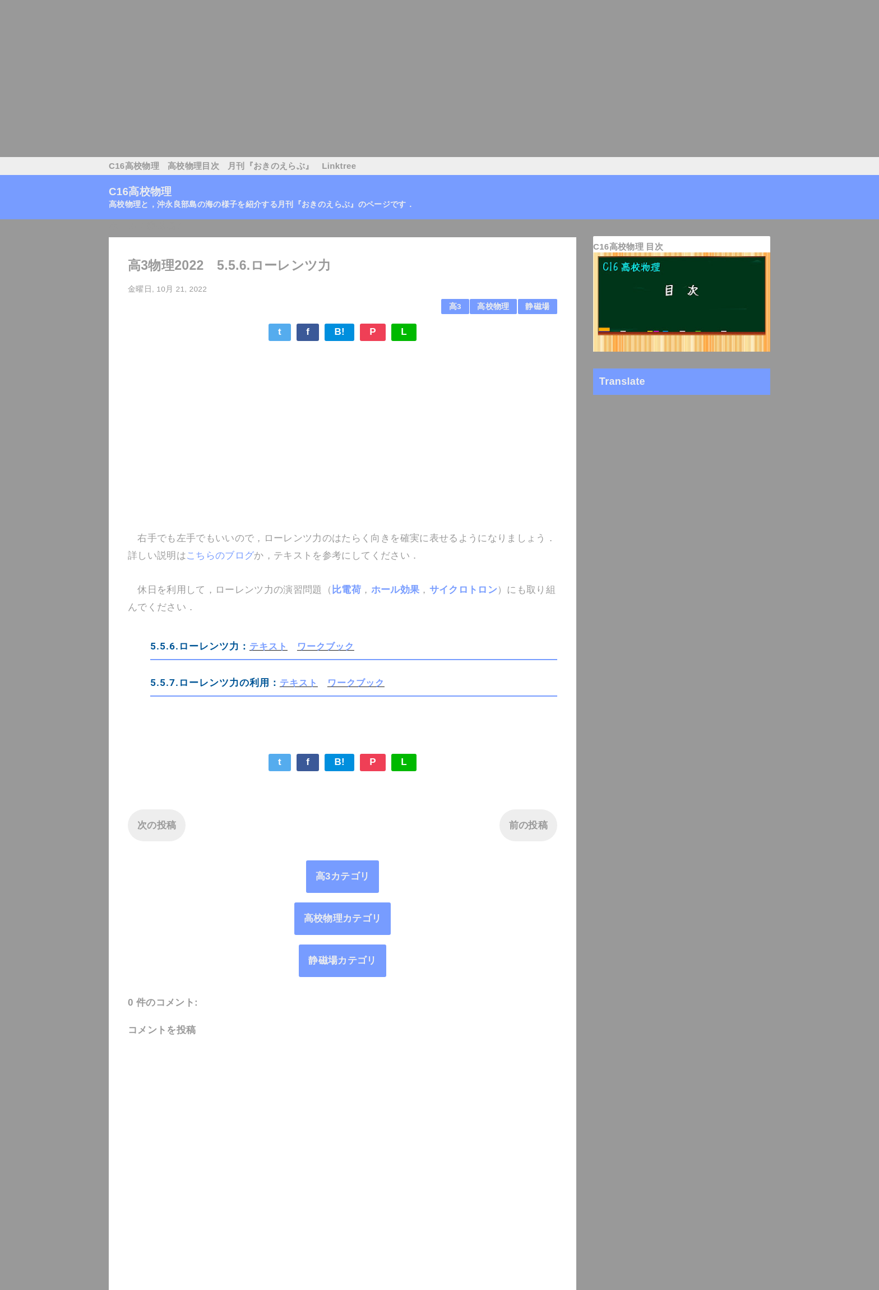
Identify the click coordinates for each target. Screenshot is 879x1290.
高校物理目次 (193, 166)
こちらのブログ (220, 555)
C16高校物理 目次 (628, 246)
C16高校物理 (134, 166)
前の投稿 (528, 825)
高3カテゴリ (343, 876)
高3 (455, 306)
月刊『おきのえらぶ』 (270, 166)
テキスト (268, 646)
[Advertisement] (336, 78)
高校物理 (493, 306)
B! (339, 331)
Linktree (339, 166)
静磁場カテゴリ (342, 960)
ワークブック (325, 646)
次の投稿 (156, 825)
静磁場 (537, 306)
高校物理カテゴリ (343, 918)
